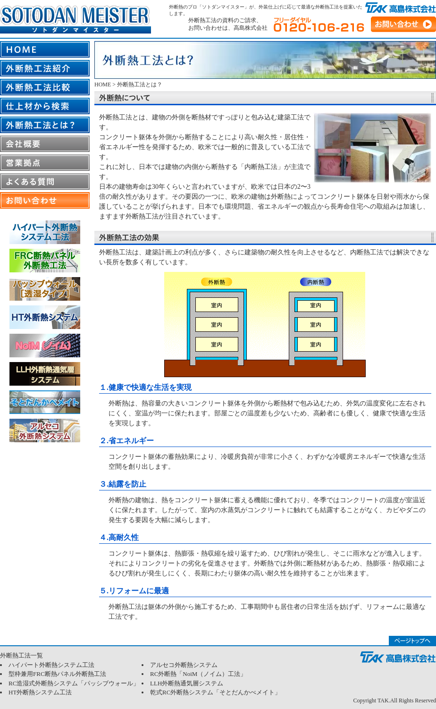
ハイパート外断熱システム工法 (51, 664)
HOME (102, 84)
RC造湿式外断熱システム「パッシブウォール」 (73, 683)
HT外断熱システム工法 (40, 692)
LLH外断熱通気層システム (186, 683)
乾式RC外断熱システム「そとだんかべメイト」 (215, 692)
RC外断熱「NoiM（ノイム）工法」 (198, 673)
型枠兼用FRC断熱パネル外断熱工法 (57, 673)
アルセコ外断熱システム (184, 664)
